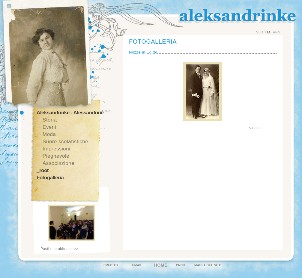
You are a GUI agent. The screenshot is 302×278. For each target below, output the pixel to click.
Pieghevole (56, 156)
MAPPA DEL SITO (208, 265)
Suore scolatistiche (65, 141)
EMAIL (137, 265)
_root (43, 170)
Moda (49, 134)
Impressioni (56, 149)
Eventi (50, 127)
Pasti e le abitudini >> (59, 249)
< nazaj (255, 128)
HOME (160, 265)
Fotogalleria (50, 177)
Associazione (58, 163)
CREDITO (110, 265)
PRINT (181, 265)
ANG (276, 32)
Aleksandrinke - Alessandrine (70, 112)
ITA (268, 32)
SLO (259, 32)
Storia (50, 120)
